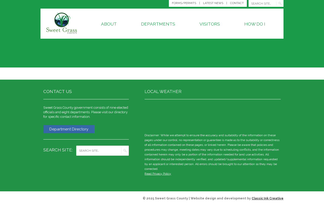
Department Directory (68, 129)
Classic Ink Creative (268, 198)
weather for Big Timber (278, 115)
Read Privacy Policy (158, 173)
